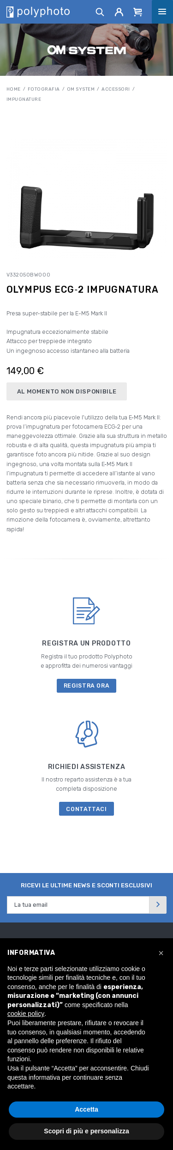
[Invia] (157, 904)
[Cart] (138, 11)
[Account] (119, 11)
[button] (161, 953)
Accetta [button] (86, 1109)
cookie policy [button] (25, 1013)
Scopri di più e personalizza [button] (86, 1131)
